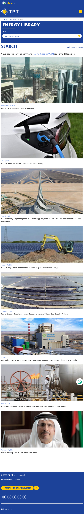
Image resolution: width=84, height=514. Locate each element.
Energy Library (12, 19)
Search (22, 19)
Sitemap (17, 480)
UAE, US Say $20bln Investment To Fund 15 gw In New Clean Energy (30, 267)
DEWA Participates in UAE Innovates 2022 (19, 452)
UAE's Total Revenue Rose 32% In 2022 (17, 108)
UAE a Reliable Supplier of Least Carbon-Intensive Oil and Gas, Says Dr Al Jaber (34, 314)
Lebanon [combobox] (9, 3)
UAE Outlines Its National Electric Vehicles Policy (22, 163)
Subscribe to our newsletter (19, 488)
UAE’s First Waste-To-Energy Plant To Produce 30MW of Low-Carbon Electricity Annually (39, 360)
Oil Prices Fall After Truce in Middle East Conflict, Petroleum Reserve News (33, 406)
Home (3, 19)
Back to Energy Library (75, 47)
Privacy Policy (6, 480)
